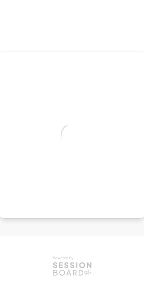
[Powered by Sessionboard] (72, 265)
